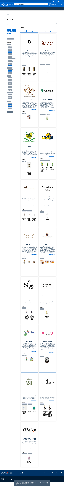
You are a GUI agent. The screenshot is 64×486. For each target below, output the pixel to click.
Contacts (60, 483)
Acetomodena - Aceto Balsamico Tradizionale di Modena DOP (44, 416)
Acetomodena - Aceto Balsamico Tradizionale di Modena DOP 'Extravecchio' (49, 417)
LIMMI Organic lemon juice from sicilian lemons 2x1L (42, 170)
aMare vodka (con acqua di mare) (24, 413)
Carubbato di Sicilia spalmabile (29, 220)
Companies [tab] (29, 31)
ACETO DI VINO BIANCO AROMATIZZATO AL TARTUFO (24, 268)
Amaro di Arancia (29, 413)
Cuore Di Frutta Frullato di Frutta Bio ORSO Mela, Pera (31, 367)
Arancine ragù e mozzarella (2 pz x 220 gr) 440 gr (47, 268)
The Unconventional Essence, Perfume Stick (47, 367)
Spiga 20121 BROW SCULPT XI (24, 74)
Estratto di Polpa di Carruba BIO (34, 220)
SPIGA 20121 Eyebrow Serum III (29, 74)
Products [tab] (47, 31)
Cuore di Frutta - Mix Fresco (27, 365)
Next (37, 72)
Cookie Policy (45, 482)
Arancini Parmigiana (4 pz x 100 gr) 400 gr (52, 268)
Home (8, 14)
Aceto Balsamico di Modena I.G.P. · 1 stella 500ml (31, 318)
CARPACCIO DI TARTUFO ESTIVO (34, 267)
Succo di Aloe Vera (47, 123)
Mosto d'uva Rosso (47, 73)
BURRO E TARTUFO (29, 267)
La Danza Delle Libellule (47, 318)
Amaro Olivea (34, 412)
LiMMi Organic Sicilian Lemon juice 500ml (52, 169)
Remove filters (10, 111)
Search (8, 23)
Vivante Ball (29, 121)
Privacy (41, 482)
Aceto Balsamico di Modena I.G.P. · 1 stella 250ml (27, 318)
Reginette (47, 220)
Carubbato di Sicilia (24, 220)
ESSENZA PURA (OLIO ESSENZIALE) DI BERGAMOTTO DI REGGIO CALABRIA (29, 172)
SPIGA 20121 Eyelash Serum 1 (34, 74)
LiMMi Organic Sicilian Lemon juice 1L (47, 169)
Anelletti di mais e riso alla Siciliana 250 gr (42, 268)
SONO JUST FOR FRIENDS (29, 466)
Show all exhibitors (16, 5)
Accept (47, 483)
